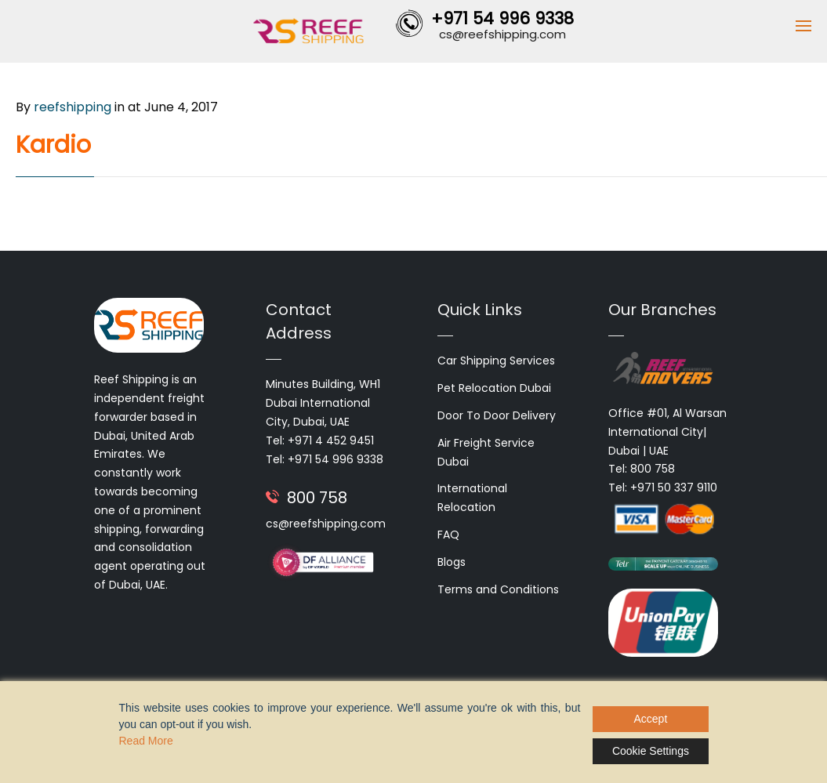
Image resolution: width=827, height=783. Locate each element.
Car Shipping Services (496, 360)
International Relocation (472, 497)
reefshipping (72, 107)
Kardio (53, 145)
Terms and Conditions (498, 589)
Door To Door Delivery (496, 415)
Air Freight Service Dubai (486, 452)
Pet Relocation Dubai (494, 388)
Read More (146, 740)
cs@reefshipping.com (326, 523)
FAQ (448, 534)
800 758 (317, 498)
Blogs (451, 562)
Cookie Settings (650, 751)
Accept (651, 718)
